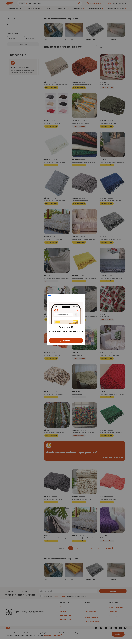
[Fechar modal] (50, 297)
